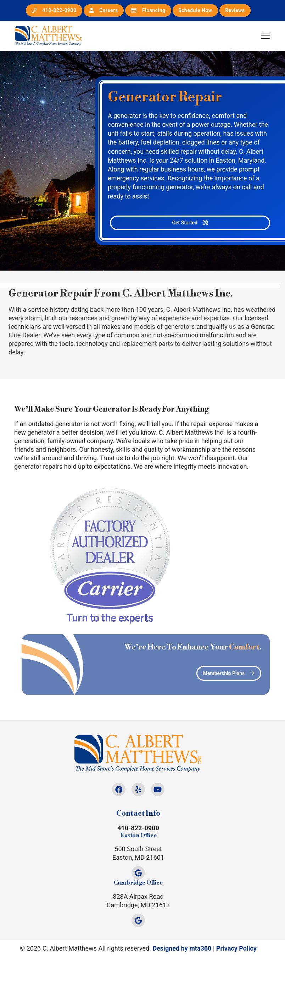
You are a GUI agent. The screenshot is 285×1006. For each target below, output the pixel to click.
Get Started (190, 222)
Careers (103, 10)
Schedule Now (195, 10)
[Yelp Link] (138, 789)
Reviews (235, 10)
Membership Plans (236, 673)
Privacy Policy (236, 948)
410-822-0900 (54, 10)
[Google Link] (138, 873)
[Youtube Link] (157, 789)
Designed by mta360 (181, 948)
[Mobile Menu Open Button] (265, 36)
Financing (148, 10)
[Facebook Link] (118, 789)
